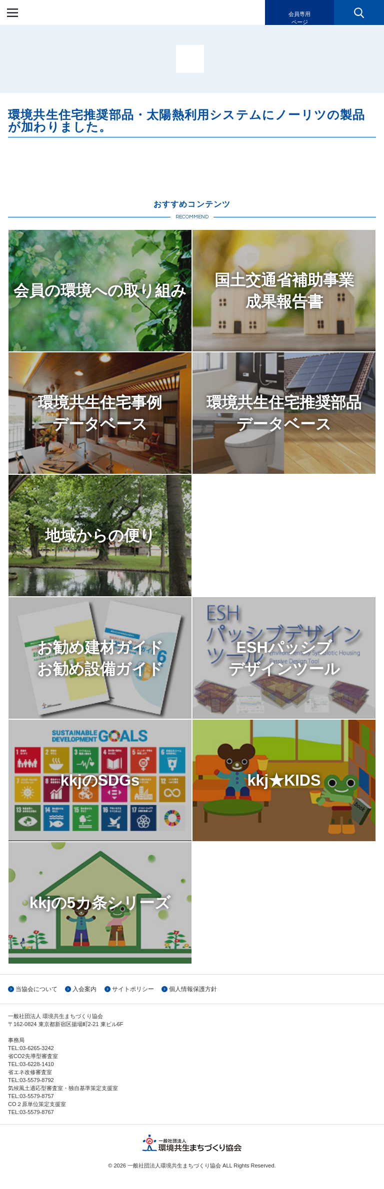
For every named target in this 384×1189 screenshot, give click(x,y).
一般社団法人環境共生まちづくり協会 (67, 12)
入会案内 (84, 989)
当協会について (37, 989)
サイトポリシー (133, 989)
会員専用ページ (299, 18)
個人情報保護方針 (193, 989)
